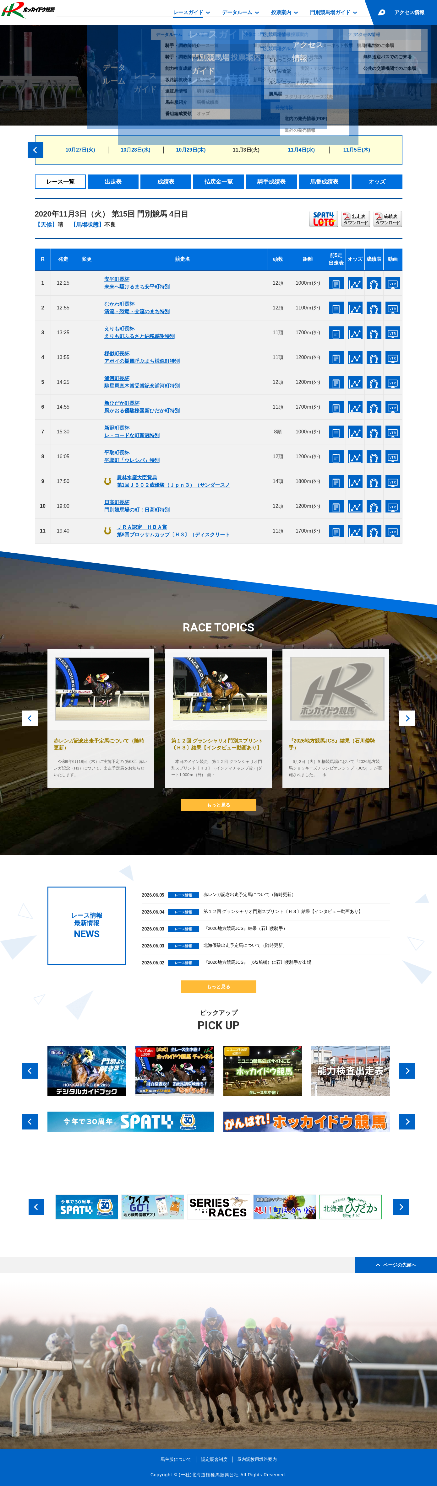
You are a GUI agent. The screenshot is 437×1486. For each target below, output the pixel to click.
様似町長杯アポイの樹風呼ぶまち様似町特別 (142, 357)
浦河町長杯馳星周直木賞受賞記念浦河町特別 (142, 382)
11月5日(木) (356, 150)
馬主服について (176, 1459)
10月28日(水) (135, 150)
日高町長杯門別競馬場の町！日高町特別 (137, 506)
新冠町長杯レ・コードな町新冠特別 (132, 431)
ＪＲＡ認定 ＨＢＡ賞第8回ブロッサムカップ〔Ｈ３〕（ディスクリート (173, 530)
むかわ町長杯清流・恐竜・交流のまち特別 (137, 307)
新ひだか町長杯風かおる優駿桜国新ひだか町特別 (142, 406)
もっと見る (218, 804)
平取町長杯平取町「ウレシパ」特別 (132, 456)
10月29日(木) (190, 150)
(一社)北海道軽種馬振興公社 (209, 1474)
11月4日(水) (301, 150)
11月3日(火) (246, 150)
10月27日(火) (80, 150)
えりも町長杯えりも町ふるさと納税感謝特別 (139, 332)
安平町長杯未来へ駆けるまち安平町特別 (137, 282)
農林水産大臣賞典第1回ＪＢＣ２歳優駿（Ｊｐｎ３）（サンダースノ (173, 481)
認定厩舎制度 (214, 1459)
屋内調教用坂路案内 (257, 1459)
